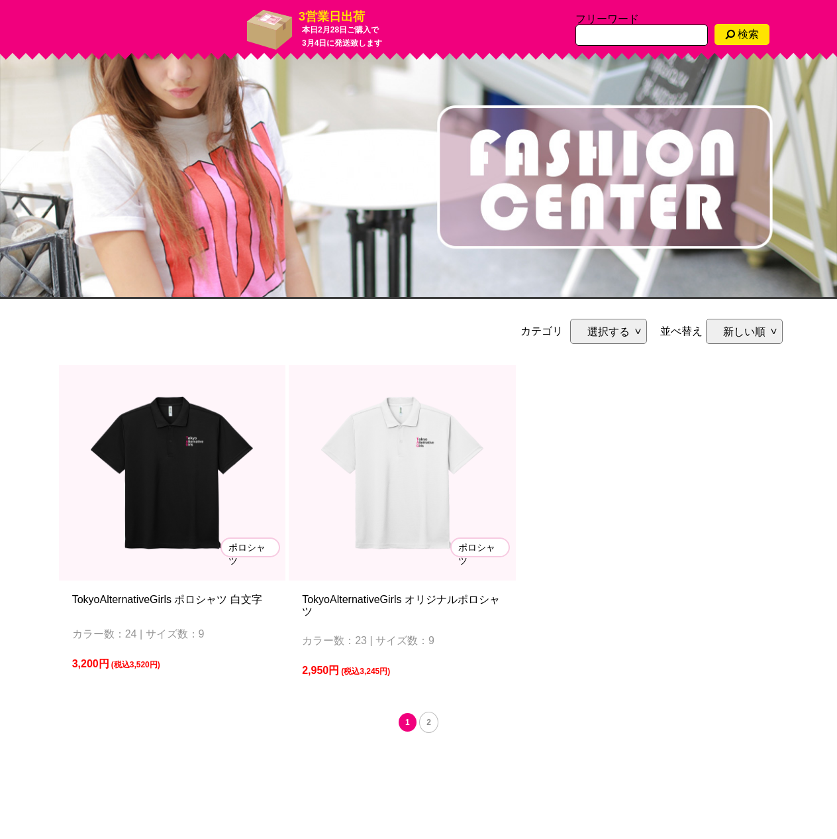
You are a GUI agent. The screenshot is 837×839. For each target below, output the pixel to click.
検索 (742, 34)
